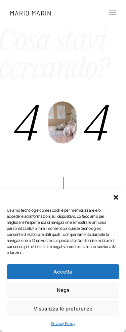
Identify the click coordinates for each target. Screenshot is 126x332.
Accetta (63, 271)
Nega (63, 290)
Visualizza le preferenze (63, 308)
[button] (116, 197)
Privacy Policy (63, 323)
